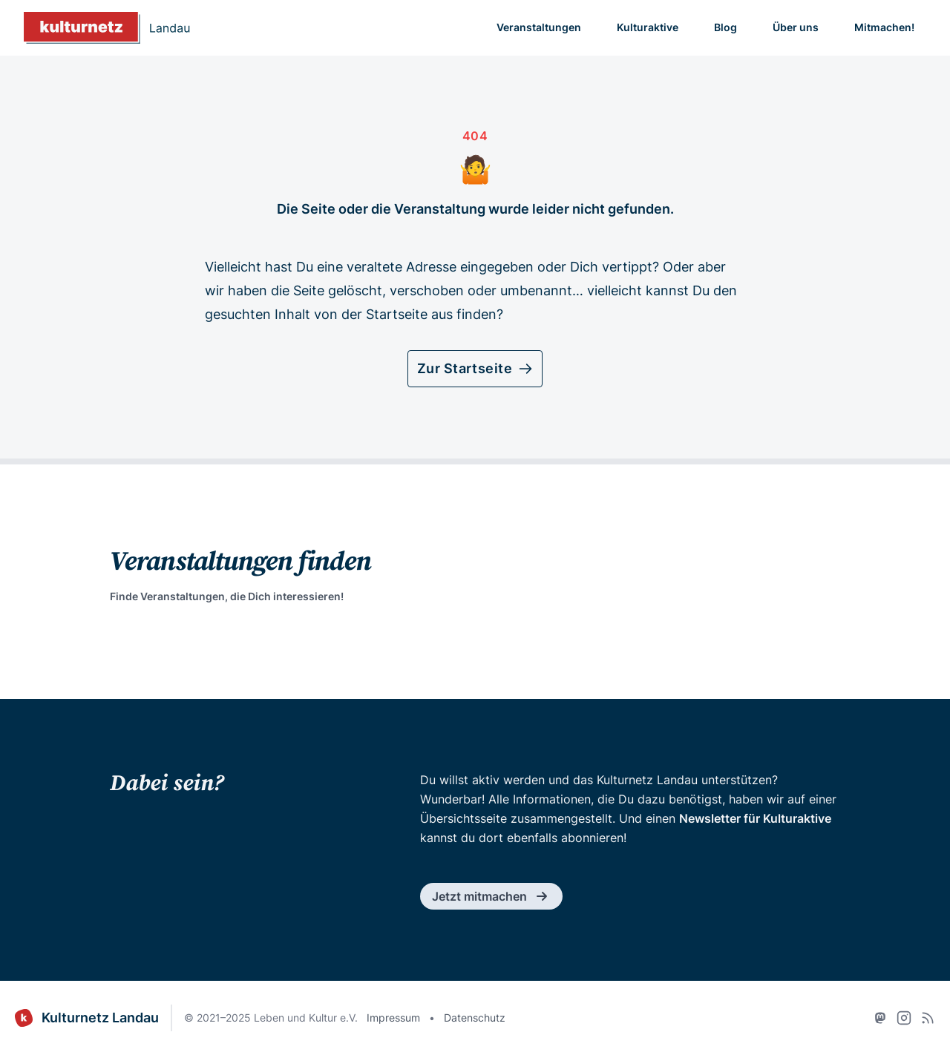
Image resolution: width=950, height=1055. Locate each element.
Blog (725, 27)
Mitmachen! (884, 27)
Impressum (393, 1017)
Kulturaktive (647, 27)
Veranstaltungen (539, 27)
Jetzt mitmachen (491, 896)
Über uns (796, 27)
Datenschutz (474, 1017)
